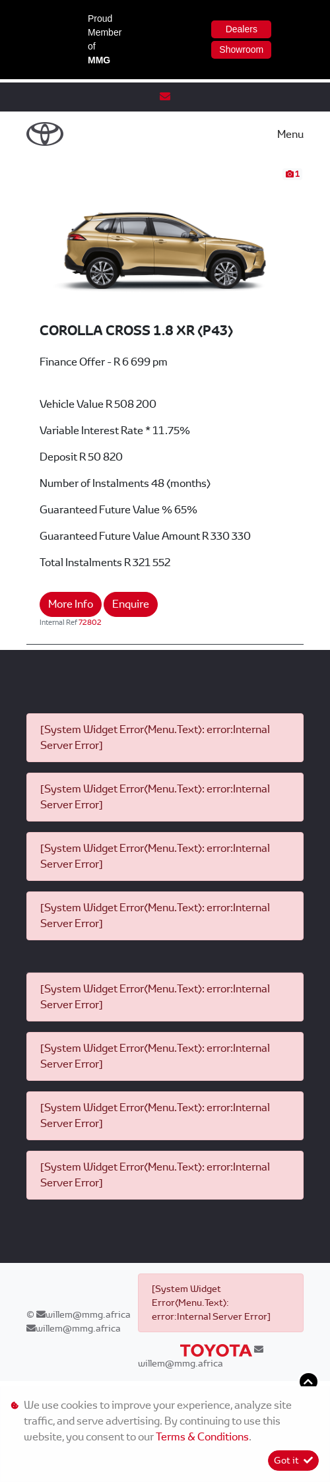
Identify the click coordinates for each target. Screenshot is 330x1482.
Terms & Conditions (202, 1437)
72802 (90, 622)
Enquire (130, 604)
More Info (70, 604)
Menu (290, 134)
